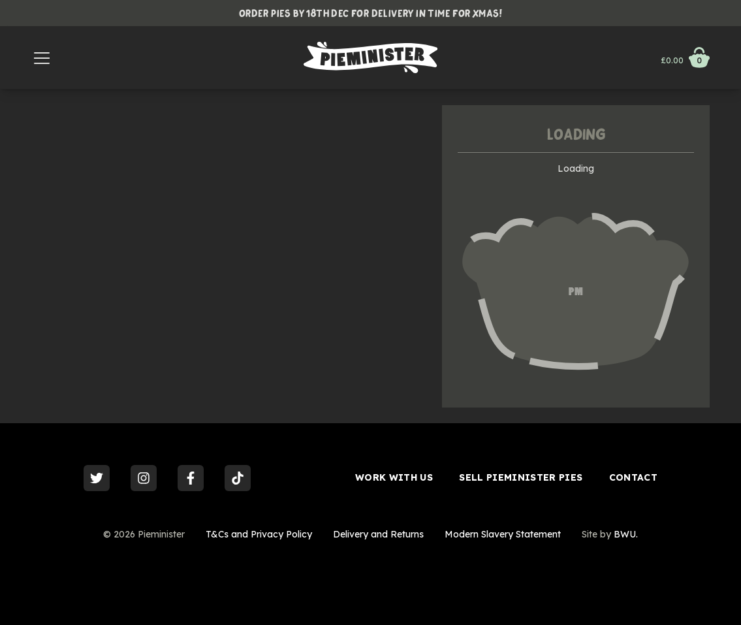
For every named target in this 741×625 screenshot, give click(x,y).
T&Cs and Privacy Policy (259, 534)
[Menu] (41, 57)
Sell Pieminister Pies (520, 477)
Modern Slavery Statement (503, 534)
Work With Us (394, 477)
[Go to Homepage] (370, 57)
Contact (633, 477)
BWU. (626, 534)
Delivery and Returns (378, 534)
